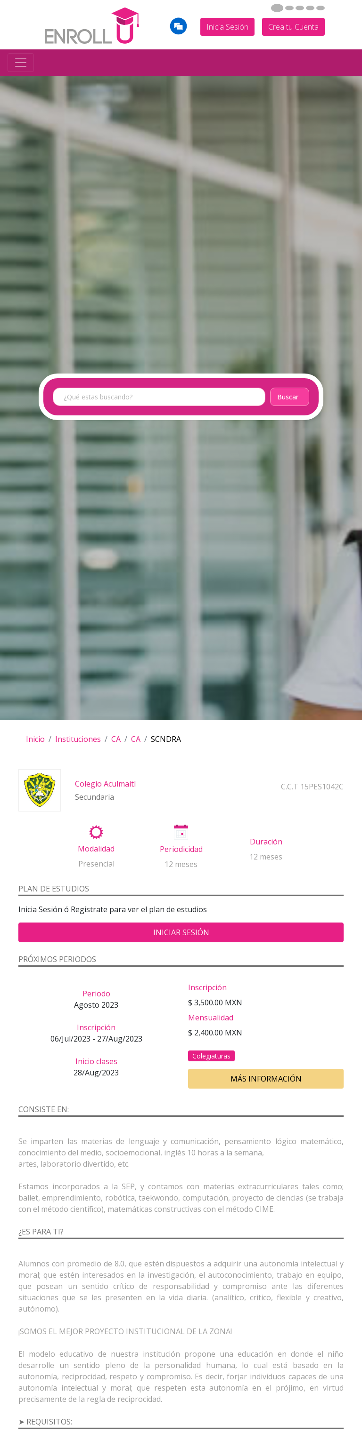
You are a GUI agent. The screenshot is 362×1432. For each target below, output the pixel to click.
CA (116, 739)
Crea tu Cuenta (293, 27)
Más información (266, 1079)
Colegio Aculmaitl (105, 784)
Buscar (287, 396)
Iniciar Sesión (181, 932)
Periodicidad (181, 849)
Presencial (96, 864)
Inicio (35, 739)
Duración (266, 841)
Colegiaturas (211, 1055)
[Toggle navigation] (21, 62)
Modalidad (96, 848)
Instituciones (78, 739)
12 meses (181, 864)
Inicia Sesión (227, 27)
